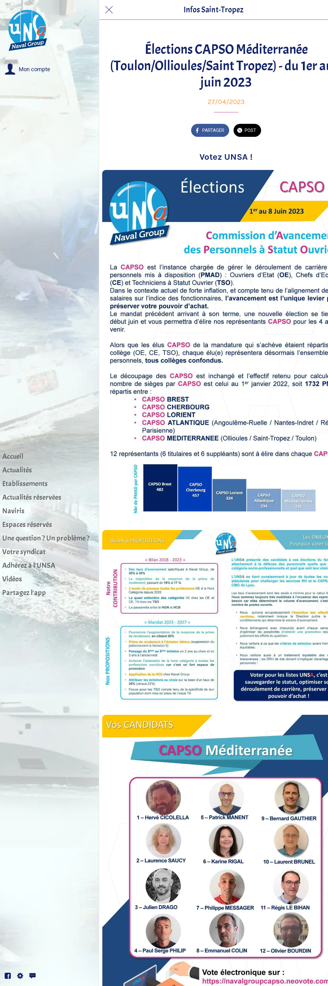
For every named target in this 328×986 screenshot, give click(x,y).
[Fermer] (109, 10)
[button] (27, 69)
